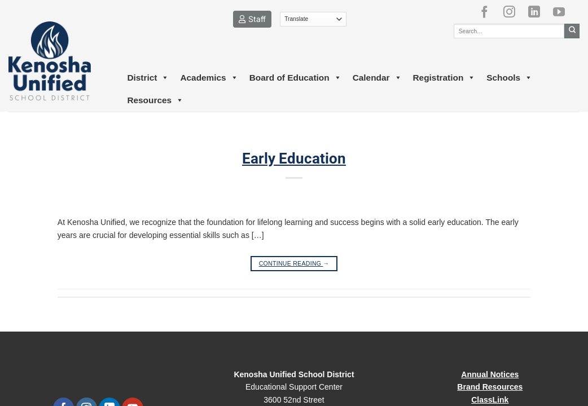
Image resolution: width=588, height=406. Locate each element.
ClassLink (489, 399)
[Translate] (313, 19)
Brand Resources (490, 386)
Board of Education (295, 78)
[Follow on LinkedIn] (538, 12)
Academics (209, 78)
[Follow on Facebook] (489, 12)
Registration (444, 78)
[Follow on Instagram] (513, 12)
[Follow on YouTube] (563, 12)
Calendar (377, 78)
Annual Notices (490, 374)
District (148, 78)
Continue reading (294, 263)
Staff (252, 19)
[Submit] (572, 31)
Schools (509, 78)
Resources (155, 100)
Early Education (294, 158)
